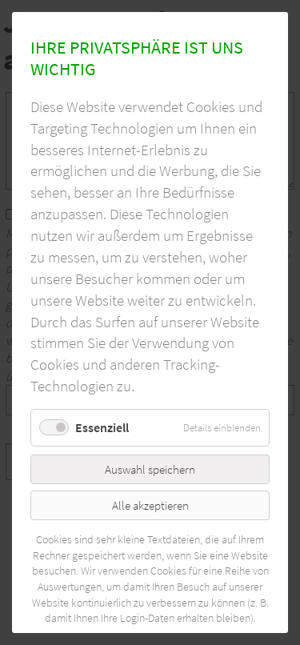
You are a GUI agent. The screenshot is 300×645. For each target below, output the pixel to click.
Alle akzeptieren (150, 505)
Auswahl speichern (150, 469)
